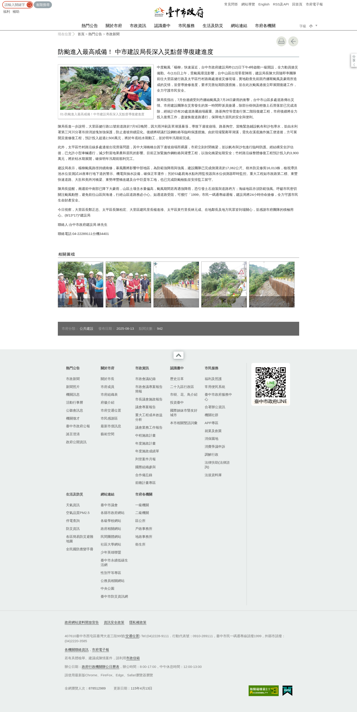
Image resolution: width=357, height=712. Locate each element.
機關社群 (211, 415)
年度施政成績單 (147, 451)
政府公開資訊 (76, 442)
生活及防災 (213, 25)
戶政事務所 (143, 529)
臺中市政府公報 (78, 426)
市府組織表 (109, 394)
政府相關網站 (111, 529)
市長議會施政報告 (149, 399)
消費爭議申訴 (215, 446)
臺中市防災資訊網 (114, 596)
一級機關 (142, 505)
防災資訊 (73, 529)
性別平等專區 (111, 573)
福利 (6, 11)
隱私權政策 (137, 622)
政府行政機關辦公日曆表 (100, 667)
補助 (16, 11)
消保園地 (211, 438)
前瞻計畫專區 (145, 483)
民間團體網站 (111, 536)
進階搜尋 (43, 5)
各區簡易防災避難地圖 (79, 539)
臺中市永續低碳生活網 (114, 562)
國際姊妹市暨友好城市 (183, 412)
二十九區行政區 (182, 387)
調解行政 (211, 454)
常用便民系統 (215, 387)
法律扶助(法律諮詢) (217, 464)
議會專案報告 (145, 407)
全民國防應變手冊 (79, 549)
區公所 (140, 521)
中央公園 (107, 588)
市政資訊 (138, 25)
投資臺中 (177, 402)
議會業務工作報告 (149, 427)
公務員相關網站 (113, 581)
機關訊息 (73, 394)
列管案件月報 (145, 459)
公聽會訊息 (74, 410)
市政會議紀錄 (145, 379)
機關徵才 (73, 418)
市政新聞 (113, 34)
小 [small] (311, 26)
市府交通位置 (111, 410)
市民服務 (186, 25)
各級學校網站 (111, 521)
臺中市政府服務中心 (218, 396)
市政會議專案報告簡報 (149, 389)
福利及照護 (213, 379)
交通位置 (132, 636)
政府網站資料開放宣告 (82, 622)
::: (1, 2)
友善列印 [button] (281, 41)
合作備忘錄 (143, 475)
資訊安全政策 (114, 622)
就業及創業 (213, 431)
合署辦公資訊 (215, 407)
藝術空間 (107, 434)
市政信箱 (133, 658)
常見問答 (231, 4)
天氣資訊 (73, 505)
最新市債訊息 (111, 426)
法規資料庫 (213, 475)
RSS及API (281, 4)
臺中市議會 (109, 505)
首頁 (81, 34)
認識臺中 (162, 25)
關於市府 (114, 25)
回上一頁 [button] (293, 41)
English (264, 4)
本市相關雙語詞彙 (183, 423)
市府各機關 (265, 25)
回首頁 (297, 4)
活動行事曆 (74, 402)
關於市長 (107, 379)
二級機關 (142, 513)
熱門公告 (90, 25)
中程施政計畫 (145, 435)
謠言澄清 (73, 434)
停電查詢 (73, 521)
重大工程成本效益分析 (149, 417)
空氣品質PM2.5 (77, 513)
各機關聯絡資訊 (77, 650)
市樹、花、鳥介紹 (183, 394)
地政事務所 (143, 536)
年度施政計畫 (145, 443)
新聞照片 (73, 387)
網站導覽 (248, 4)
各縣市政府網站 (113, 513)
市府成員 (107, 387)
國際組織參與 (145, 467)
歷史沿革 (177, 379)
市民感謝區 (109, 418)
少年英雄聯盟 (111, 552)
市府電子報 (314, 4)
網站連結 (239, 25)
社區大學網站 (111, 544)
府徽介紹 (107, 402)
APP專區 (211, 423)
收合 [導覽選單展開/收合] (178, 355)
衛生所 (140, 544)
